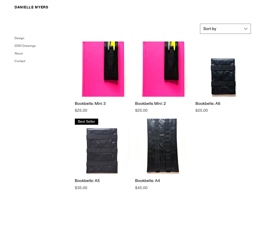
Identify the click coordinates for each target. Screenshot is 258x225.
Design (19, 38)
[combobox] (225, 29)
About (19, 53)
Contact (20, 61)
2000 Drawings (24, 46)
